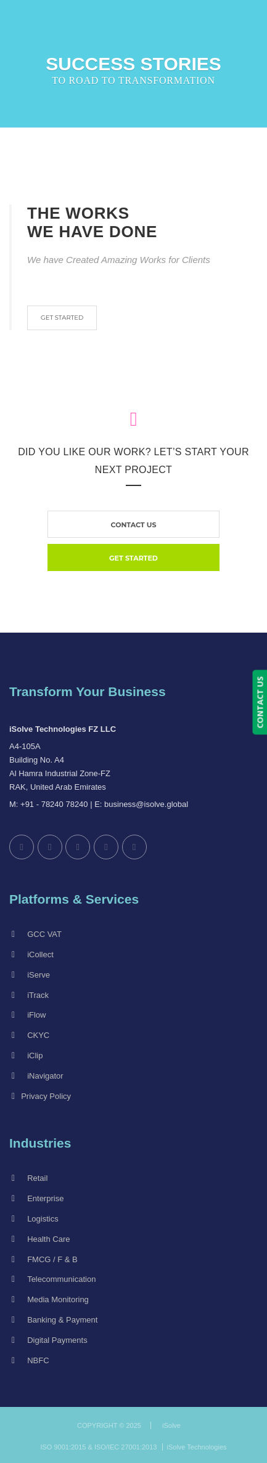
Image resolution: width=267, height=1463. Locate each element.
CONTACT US (259, 702)
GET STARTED (62, 318)
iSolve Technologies (197, 1447)
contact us (134, 525)
